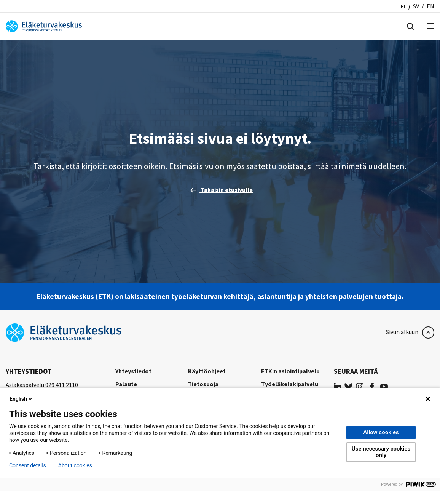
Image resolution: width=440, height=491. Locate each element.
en (430, 6)
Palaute (126, 384)
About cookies (75, 465)
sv (416, 6)
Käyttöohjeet (207, 371)
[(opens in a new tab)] (337, 386)
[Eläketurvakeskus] (44, 25)
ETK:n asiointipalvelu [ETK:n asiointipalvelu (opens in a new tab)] (290, 371)
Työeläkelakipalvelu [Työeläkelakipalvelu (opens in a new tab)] (289, 384)
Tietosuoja (203, 384)
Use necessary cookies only (381, 452)
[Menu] (430, 26)
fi (402, 6)
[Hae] (410, 25)
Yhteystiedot (133, 371)
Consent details (27, 465)
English (21, 399)
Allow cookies (381, 432)
